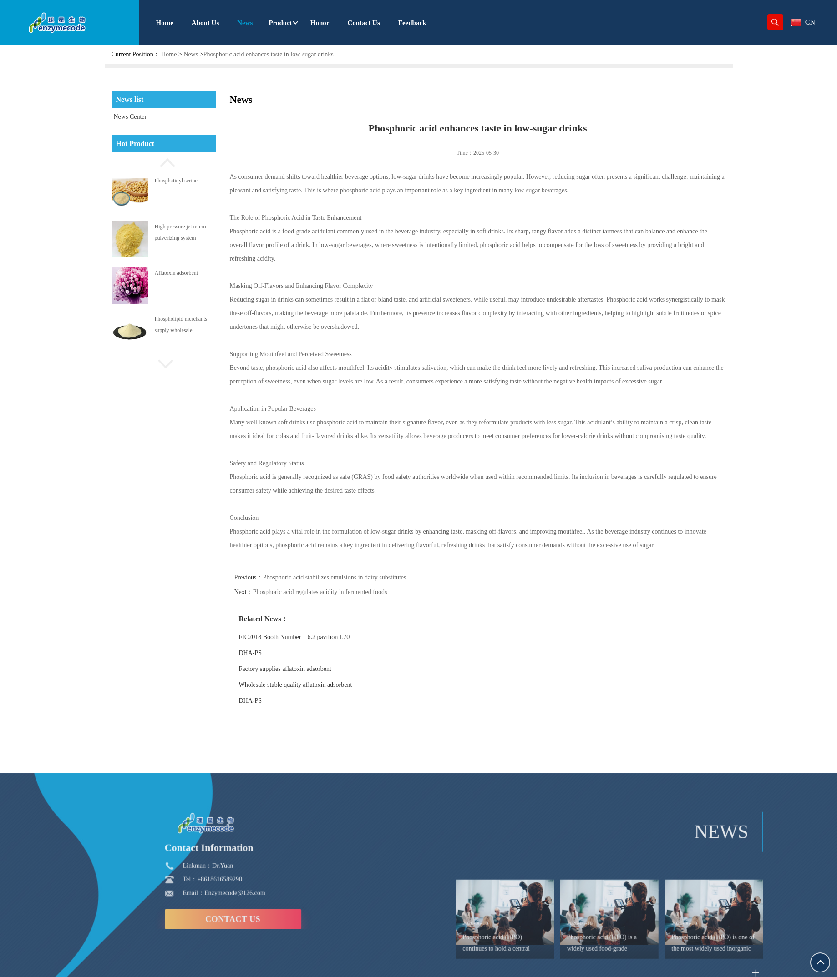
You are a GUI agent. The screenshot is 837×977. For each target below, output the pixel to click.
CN (803, 22)
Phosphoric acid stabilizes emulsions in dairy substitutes (348, 577)
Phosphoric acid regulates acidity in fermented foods (334, 592)
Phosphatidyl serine (176, 180)
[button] (164, 161)
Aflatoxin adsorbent (176, 273)
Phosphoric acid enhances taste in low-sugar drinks (268, 54)
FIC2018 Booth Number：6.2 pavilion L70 (308, 637)
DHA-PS (264, 653)
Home (169, 54)
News (190, 54)
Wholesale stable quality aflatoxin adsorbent (309, 684)
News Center (130, 116)
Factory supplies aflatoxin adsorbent (299, 668)
